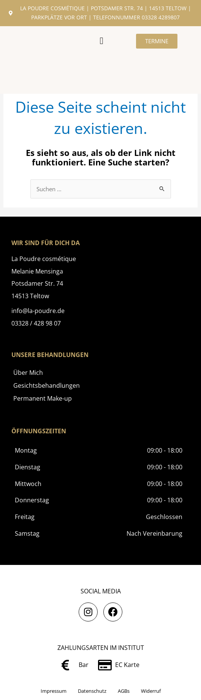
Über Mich (28, 372)
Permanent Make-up (42, 398)
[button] (101, 41)
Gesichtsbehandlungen (46, 385)
